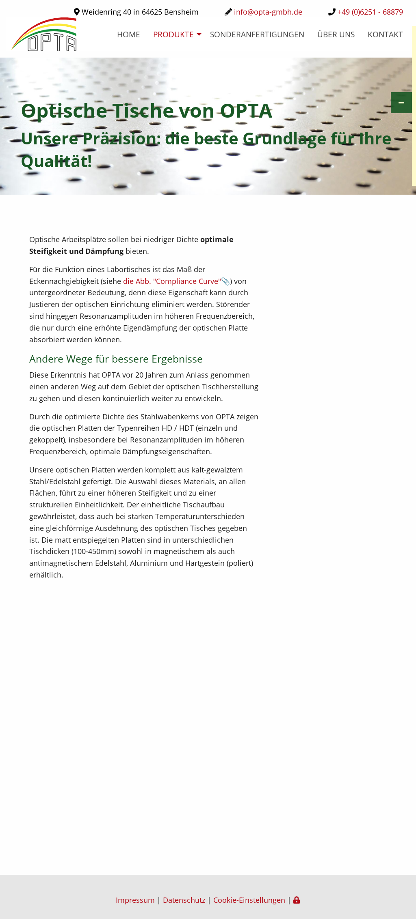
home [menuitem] (128, 34)
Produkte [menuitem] (173, 34)
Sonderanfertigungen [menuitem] (257, 34)
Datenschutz (184, 900)
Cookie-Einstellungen (249, 900)
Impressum (135, 900)
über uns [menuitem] (336, 34)
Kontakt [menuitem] (385, 34)
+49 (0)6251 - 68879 (370, 12)
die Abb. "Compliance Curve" (172, 281)
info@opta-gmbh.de (268, 12)
